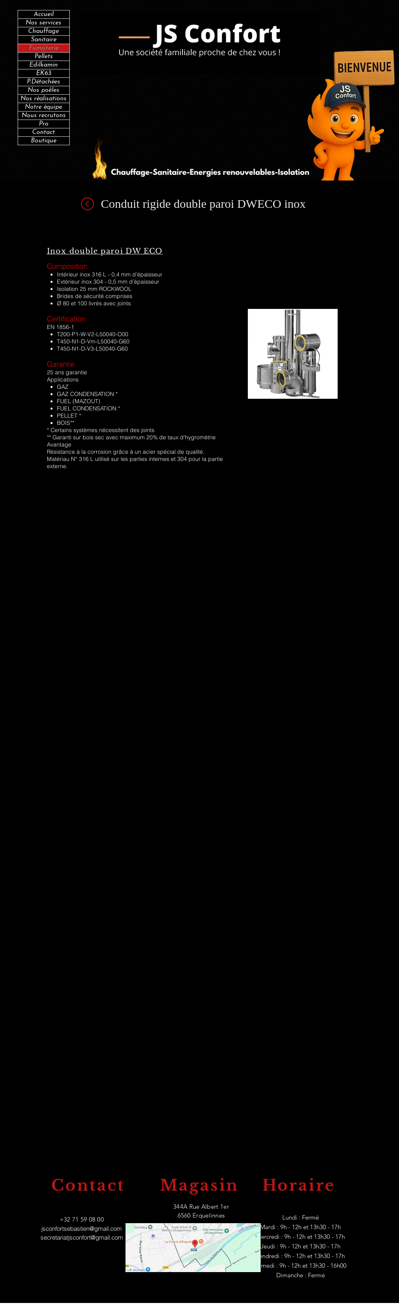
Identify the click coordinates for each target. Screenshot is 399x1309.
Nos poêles (43, 90)
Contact (43, 132)
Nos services (43, 23)
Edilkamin (43, 65)
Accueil (44, 14)
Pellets (43, 56)
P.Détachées (43, 82)
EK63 (43, 73)
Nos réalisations (43, 98)
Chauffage (43, 31)
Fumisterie (44, 48)
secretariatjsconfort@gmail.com (82, 1237)
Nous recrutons (44, 115)
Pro (44, 124)
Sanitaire (44, 40)
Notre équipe (43, 107)
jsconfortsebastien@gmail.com (81, 1228)
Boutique (44, 141)
